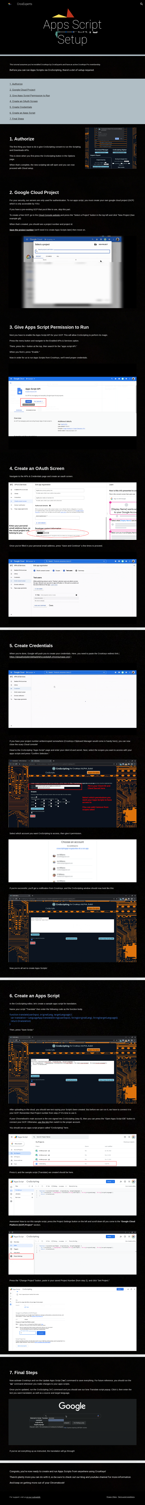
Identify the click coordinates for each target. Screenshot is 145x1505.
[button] (141, 4)
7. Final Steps (17, 118)
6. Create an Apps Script (22, 112)
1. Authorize (16, 83)
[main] (72, 32)
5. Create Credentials (21, 107)
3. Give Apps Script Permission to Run (30, 95)
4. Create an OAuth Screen (24, 101)
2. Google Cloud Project (22, 89)
